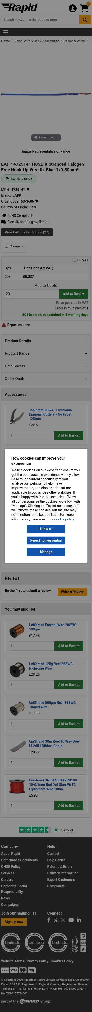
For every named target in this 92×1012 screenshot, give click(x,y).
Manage (46, 552)
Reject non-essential (46, 540)
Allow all (46, 529)
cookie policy (64, 519)
